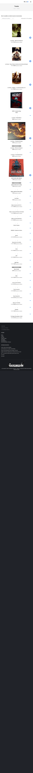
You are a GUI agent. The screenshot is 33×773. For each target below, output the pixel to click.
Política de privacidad (27, 368)
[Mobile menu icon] (30, 2)
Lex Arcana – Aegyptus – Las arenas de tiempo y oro (17, 87)
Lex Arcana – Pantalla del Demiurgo (17, 141)
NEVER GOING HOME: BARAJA (16, 178)
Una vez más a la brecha (16, 282)
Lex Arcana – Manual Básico (16, 117)
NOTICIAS (2, 337)
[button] (30, 38)
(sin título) (2, 354)
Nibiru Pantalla (16, 269)
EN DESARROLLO (3, 340)
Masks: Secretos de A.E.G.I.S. (16, 205)
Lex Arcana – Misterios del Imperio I (16, 147)
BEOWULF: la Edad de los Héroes (16, 230)
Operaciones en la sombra (16, 242)
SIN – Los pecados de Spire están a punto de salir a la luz (10, 353)
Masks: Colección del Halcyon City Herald (16, 211)
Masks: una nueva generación (17, 218)
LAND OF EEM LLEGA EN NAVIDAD (6, 347)
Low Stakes (16, 198)
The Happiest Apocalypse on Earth (16, 316)
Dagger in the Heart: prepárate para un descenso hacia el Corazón (11, 351)
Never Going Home (16, 296)
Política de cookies (16, 369)
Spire (16, 255)
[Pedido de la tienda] (7, 18)
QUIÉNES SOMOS (3, 338)
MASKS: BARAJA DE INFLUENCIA (16, 191)
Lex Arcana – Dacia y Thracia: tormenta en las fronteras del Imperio (16, 64)
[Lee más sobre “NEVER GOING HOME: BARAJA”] (30, 175)
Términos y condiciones (20, 368)
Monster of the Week (16, 302)
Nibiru (16, 275)
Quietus (16, 235)
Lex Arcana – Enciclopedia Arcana (16, 154)
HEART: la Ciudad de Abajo (16, 111)
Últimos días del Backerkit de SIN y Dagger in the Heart (9, 350)
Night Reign (16, 262)
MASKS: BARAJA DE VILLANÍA (16, 184)
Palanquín (16, 309)
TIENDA (2, 336)
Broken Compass (16, 225)
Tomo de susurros (16, 289)
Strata (16, 249)
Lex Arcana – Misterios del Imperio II (16, 40)
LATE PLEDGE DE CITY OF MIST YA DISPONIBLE (8, 348)
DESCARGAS (3, 339)
